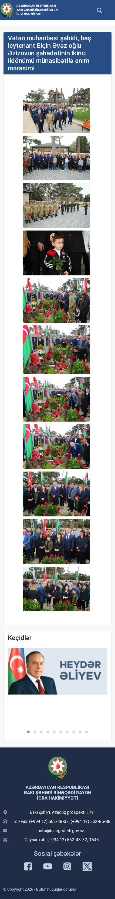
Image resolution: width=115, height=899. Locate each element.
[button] (28, 732)
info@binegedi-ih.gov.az (61, 830)
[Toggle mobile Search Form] (100, 9)
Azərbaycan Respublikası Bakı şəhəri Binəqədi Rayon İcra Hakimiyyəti (37, 9)
